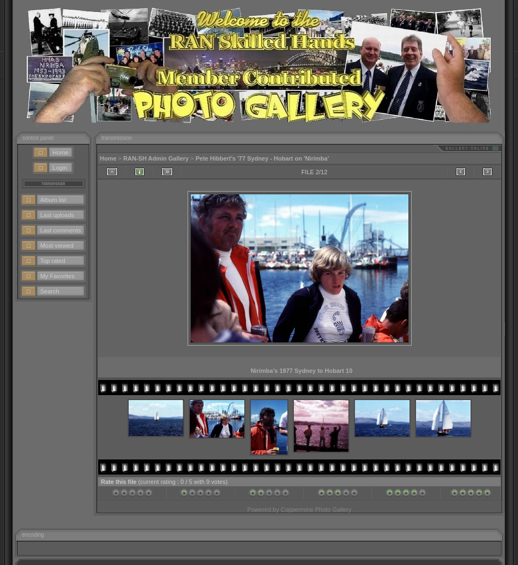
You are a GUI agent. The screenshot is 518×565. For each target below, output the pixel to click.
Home (60, 152)
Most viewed (57, 245)
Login (59, 167)
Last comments (60, 230)
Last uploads (57, 215)
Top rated (52, 260)
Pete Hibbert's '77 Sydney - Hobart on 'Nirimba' (262, 158)
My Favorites (57, 276)
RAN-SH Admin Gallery (156, 158)
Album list (53, 199)
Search (49, 291)
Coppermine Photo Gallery (316, 509)
